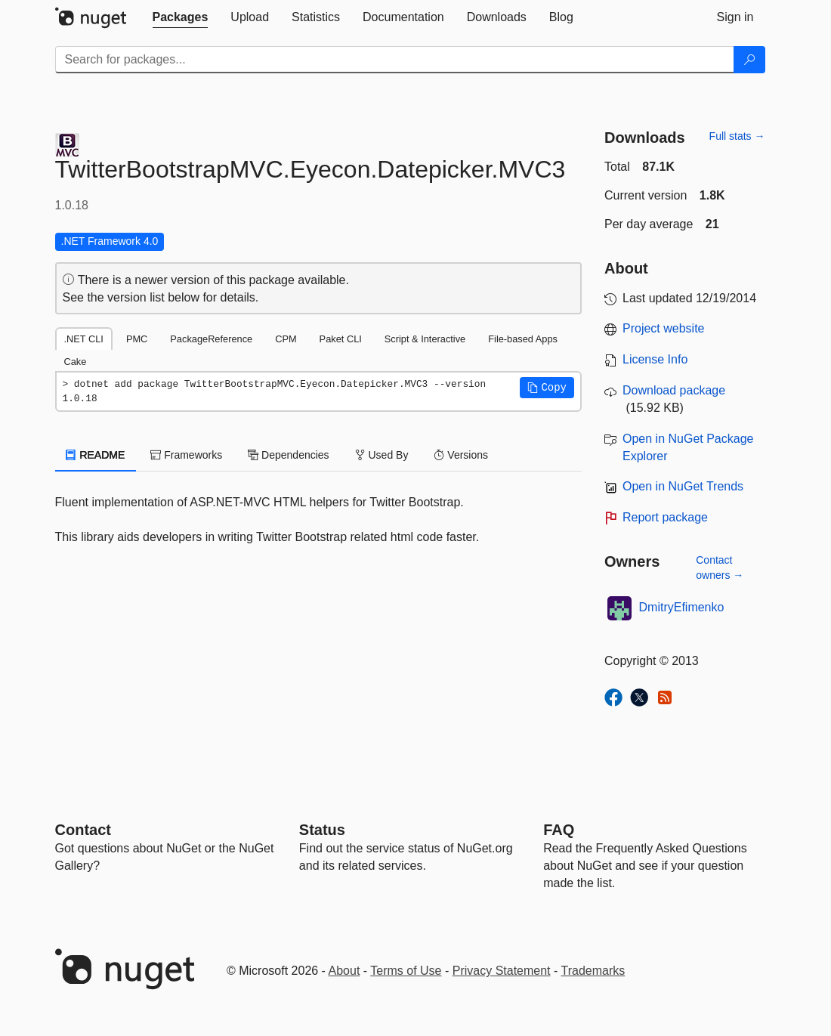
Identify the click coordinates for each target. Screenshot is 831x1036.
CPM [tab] (285, 339)
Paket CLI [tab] (341, 339)
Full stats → (737, 136)
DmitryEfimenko (681, 607)
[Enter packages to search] (394, 59)
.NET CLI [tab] (83, 339)
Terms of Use (405, 970)
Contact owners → (719, 567)
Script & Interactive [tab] (425, 339)
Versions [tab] (461, 454)
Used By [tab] (382, 454)
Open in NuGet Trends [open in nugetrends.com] (682, 486)
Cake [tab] (75, 361)
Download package (673, 390)
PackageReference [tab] (211, 339)
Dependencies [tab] (288, 454)
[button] (547, 387)
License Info (654, 359)
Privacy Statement (502, 970)
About (344, 970)
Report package (665, 517)
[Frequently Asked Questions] (558, 829)
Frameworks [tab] (186, 454)
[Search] (749, 59)
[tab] (180, 17)
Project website (663, 328)
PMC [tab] (136, 339)
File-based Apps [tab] (523, 339)
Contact (83, 829)
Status (322, 829)
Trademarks (593, 970)
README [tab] (95, 454)
